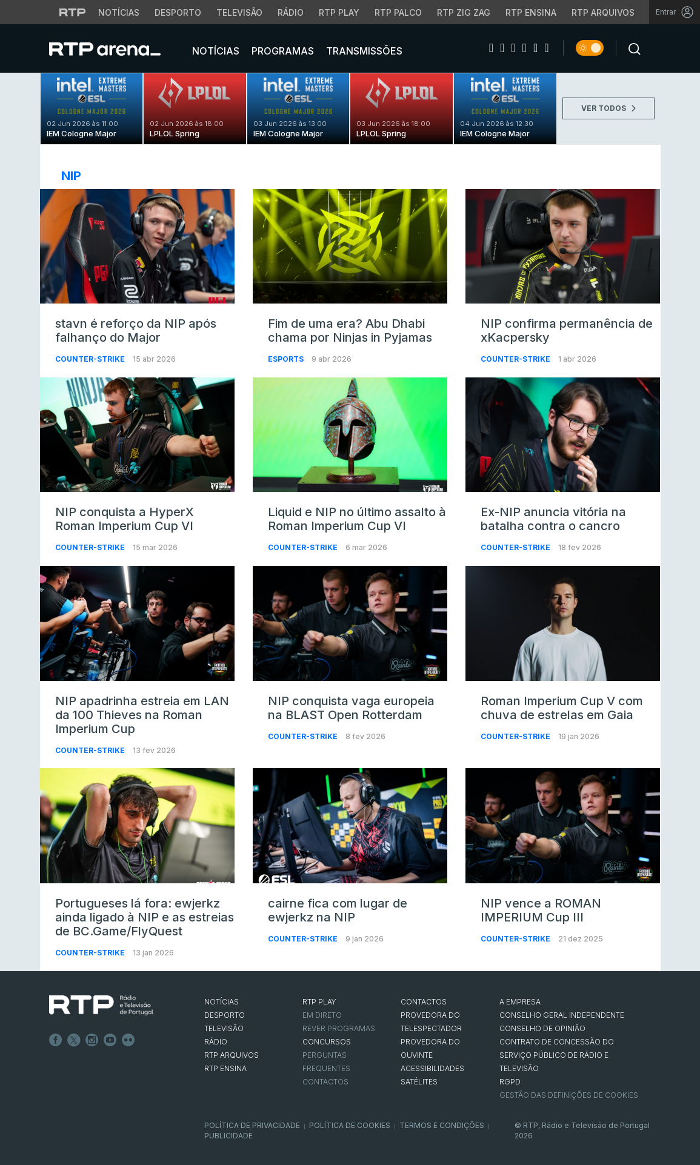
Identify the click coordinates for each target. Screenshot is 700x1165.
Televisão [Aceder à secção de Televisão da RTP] (239, 12)
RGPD (510, 1081)
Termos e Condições (441, 1125)
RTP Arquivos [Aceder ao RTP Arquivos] (603, 12)
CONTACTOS (424, 1001)
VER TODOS (608, 108)
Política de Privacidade (252, 1125)
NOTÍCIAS (221, 1001)
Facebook (55, 1040)
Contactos (325, 1081)
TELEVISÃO (224, 1028)
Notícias (214, 51)
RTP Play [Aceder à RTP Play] (339, 12)
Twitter (74, 1040)
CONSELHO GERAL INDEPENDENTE (561, 1015)
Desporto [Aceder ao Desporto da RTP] (178, 12)
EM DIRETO (322, 1015)
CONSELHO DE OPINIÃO (542, 1028)
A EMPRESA (520, 1001)
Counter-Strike (91, 358)
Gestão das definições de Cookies (568, 1095)
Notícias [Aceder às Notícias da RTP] (118, 12)
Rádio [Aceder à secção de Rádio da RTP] (291, 12)
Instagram (92, 1040)
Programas (281, 51)
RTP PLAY (319, 1001)
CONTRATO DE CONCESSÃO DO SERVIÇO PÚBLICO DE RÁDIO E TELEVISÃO (556, 1055)
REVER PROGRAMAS (338, 1028)
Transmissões (363, 51)
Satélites (419, 1081)
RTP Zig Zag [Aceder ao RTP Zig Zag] (463, 12)
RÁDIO (215, 1041)
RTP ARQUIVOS (231, 1055)
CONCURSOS (326, 1041)
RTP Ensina (225, 1068)
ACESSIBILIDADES (432, 1068)
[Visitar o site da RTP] (72, 12)
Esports (286, 358)
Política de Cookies (349, 1125)
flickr (128, 1040)
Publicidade (228, 1135)
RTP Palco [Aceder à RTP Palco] (398, 12)
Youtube (110, 1040)
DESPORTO (224, 1015)
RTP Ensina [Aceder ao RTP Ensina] (530, 12)
